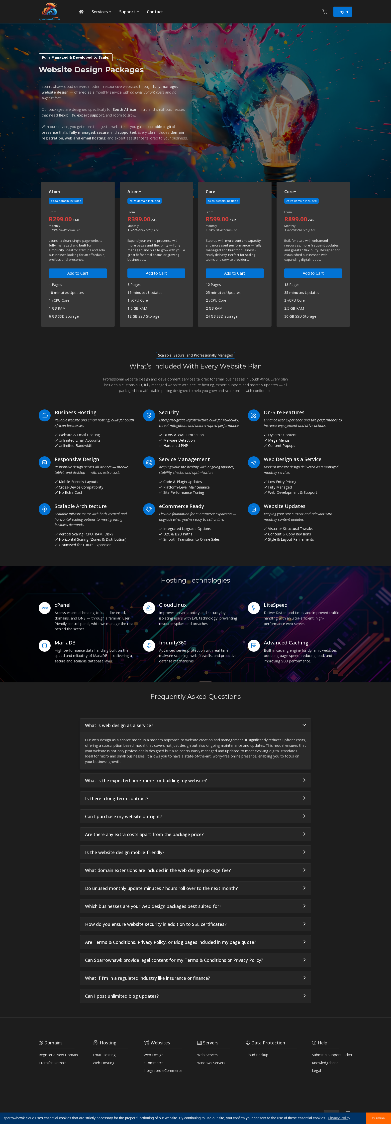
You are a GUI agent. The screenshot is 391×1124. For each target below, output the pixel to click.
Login (342, 11)
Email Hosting (104, 1054)
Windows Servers (211, 1062)
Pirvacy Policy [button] (339, 1118)
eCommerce (154, 1062)
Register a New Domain (58, 1054)
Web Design (154, 1054)
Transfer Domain (53, 1062)
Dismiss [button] (378, 1118)
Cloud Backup (257, 1054)
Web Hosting (103, 1062)
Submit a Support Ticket (332, 1054)
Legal (316, 1070)
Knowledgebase (325, 1062)
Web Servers (207, 1054)
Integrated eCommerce (163, 1070)
